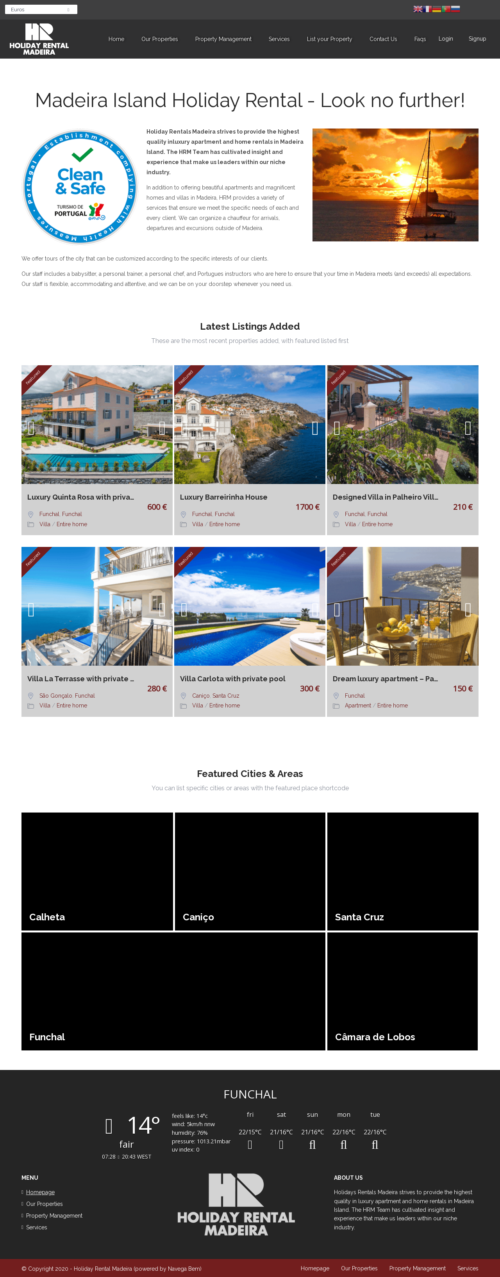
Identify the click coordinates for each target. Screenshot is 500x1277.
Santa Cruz (225, 696)
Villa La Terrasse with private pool (83, 679)
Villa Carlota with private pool (233, 679)
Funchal (49, 514)
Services (279, 39)
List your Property (329, 39)
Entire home (72, 524)
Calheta (47, 917)
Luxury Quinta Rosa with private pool (83, 497)
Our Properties (159, 39)
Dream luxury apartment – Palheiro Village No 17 (389, 679)
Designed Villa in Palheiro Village (389, 497)
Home (116, 39)
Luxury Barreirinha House (224, 497)
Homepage (315, 1268)
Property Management (223, 39)
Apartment (358, 705)
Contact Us (383, 39)
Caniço (201, 696)
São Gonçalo (55, 696)
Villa (44, 524)
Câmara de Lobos (375, 1037)
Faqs (420, 39)
